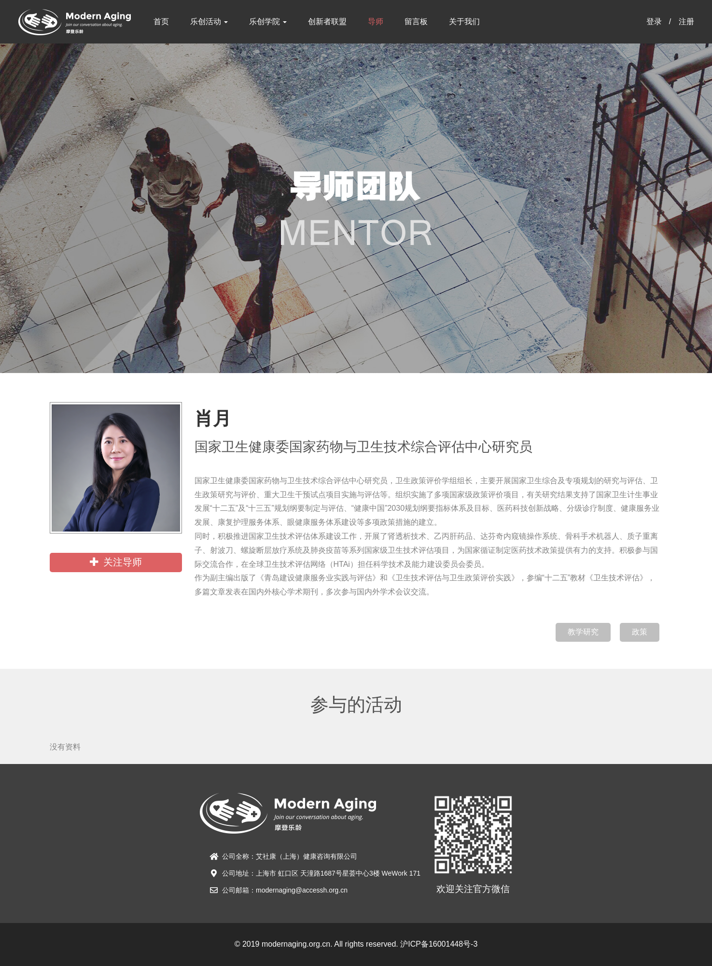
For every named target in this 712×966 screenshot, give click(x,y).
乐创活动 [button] (209, 21)
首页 (161, 21)
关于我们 (464, 21)
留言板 (416, 21)
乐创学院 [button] (268, 21)
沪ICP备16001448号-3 (438, 944)
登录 (654, 21)
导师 (375, 21)
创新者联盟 (327, 21)
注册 (686, 21)
